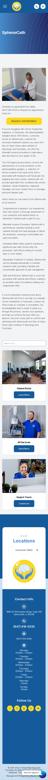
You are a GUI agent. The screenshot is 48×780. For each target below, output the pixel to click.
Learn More (24, 395)
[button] (5, 6)
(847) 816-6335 (24, 626)
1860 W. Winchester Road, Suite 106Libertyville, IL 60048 (24, 613)
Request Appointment (24, 121)
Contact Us (24, 503)
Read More (24, 448)
